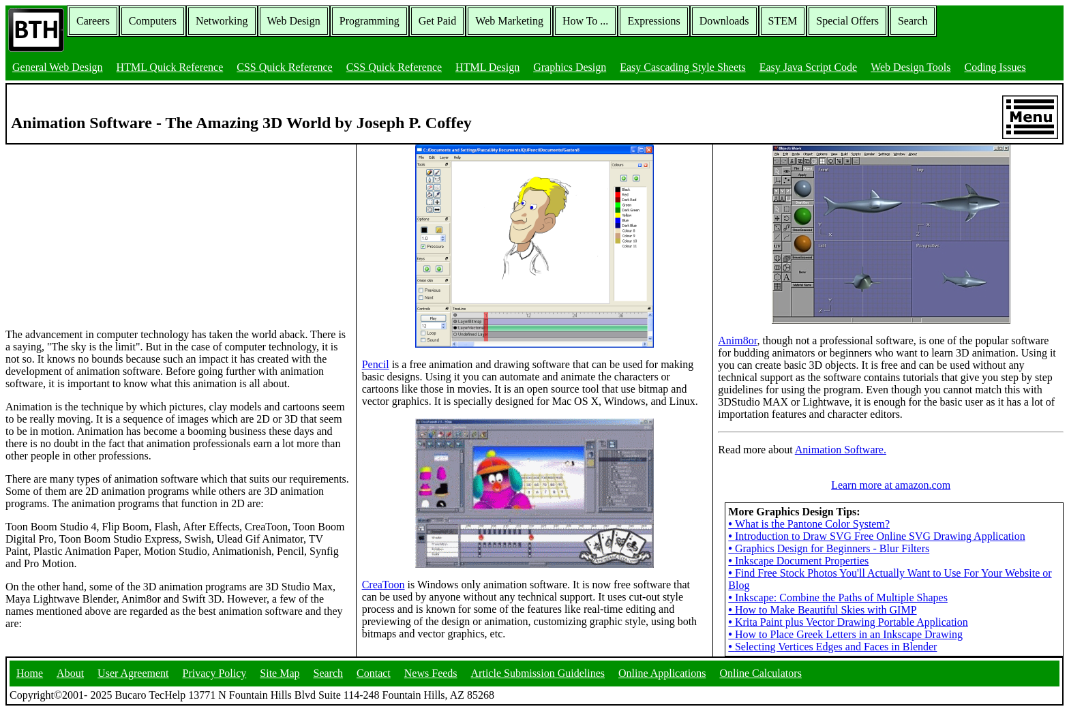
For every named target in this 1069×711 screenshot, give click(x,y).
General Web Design (57, 67)
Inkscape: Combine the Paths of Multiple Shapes (838, 597)
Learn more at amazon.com (890, 485)
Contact (374, 673)
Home (29, 673)
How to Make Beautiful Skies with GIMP (822, 610)
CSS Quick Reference (284, 67)
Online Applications (662, 673)
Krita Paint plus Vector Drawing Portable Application (847, 622)
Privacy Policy (215, 673)
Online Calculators (760, 673)
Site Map (279, 673)
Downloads (724, 21)
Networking (221, 21)
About (70, 673)
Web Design (293, 21)
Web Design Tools (910, 67)
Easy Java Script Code (808, 67)
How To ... (585, 21)
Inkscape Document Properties (798, 560)
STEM (783, 21)
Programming (370, 21)
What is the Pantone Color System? (809, 524)
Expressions (653, 21)
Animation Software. (840, 449)
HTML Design (487, 67)
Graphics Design (569, 67)
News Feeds (430, 673)
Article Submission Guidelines (538, 673)
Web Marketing (509, 21)
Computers (153, 21)
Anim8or (737, 340)
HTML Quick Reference (170, 67)
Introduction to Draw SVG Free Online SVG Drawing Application (876, 536)
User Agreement (132, 673)
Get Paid (438, 21)
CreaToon (383, 584)
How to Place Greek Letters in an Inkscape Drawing (845, 634)
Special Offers (847, 21)
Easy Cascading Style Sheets (682, 67)
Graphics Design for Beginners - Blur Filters (828, 548)
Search (913, 21)
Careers (93, 21)
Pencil (375, 364)
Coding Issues (994, 67)
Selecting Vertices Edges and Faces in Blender (832, 646)
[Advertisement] (107, 230)
